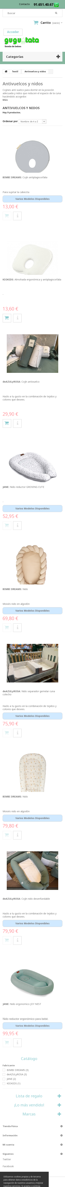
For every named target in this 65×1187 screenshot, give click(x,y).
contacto (24, 4)
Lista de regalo (29, 1095)
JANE (11, 1078)
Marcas (29, 1113)
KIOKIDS (13, 1083)
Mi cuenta (8, 1144)
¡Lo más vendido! (29, 1104)
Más (5, 99)
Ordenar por (10, 121)
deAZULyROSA (17, 1074)
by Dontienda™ (20, 1181)
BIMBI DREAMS (18, 1070)
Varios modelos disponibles (32, 198)
